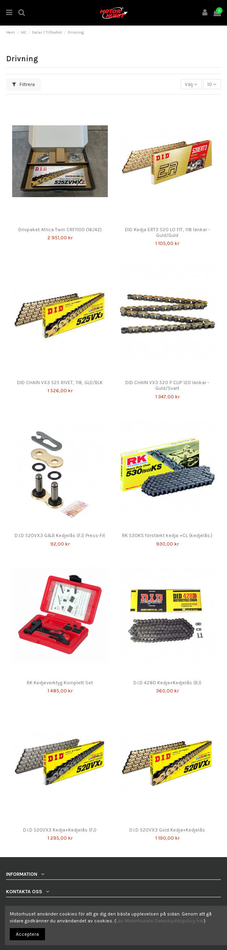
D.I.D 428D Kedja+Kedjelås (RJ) (167, 683)
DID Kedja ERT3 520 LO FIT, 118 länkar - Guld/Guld (167, 232)
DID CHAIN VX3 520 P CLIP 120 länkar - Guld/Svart (167, 385)
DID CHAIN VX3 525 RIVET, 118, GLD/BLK (60, 382)
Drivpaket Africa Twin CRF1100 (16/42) (60, 229)
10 (211, 84)
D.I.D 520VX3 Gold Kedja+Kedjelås (167, 830)
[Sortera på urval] (191, 84)
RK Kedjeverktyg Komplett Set (60, 683)
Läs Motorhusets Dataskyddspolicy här (160, 921)
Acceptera (27, 934)
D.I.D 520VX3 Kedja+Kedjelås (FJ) (59, 830)
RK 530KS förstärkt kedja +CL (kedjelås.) (167, 535)
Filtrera (23, 84)
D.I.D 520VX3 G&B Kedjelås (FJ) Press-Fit (60, 535)
